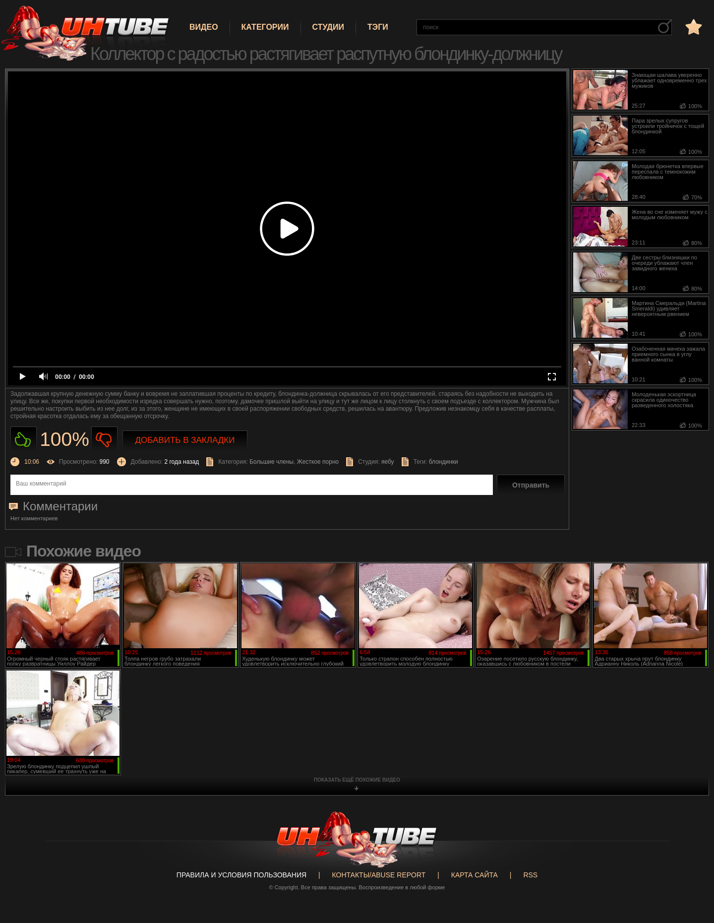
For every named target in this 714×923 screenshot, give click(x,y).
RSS (530, 875)
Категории (265, 27)
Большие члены (271, 461)
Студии (328, 27)
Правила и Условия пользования (241, 875)
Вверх (691, 868)
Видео (203, 27)
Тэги (377, 27)
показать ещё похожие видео (357, 780)
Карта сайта (474, 875)
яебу (387, 461)
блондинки (443, 461)
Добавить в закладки (185, 440)
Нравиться (23, 440)
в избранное (692, 26)
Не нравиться (104, 440)
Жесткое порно (318, 461)
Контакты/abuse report (379, 875)
